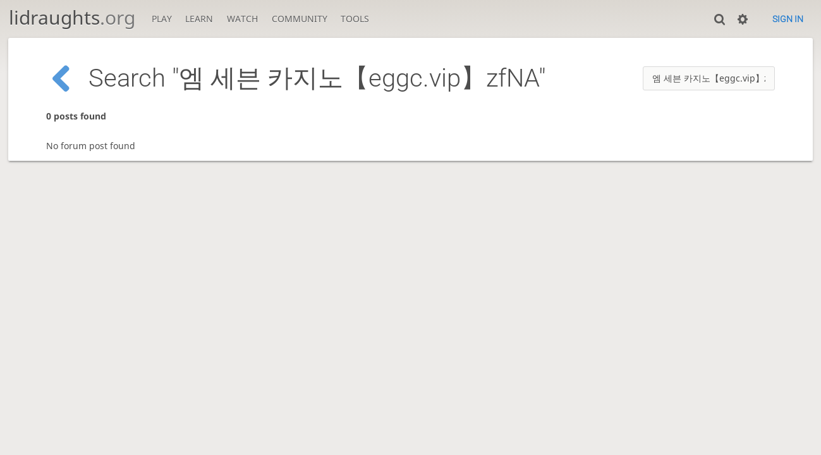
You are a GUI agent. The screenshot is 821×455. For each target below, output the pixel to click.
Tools (355, 19)
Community (299, 19)
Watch (242, 19)
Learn (199, 19)
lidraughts (72, 17)
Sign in (787, 19)
